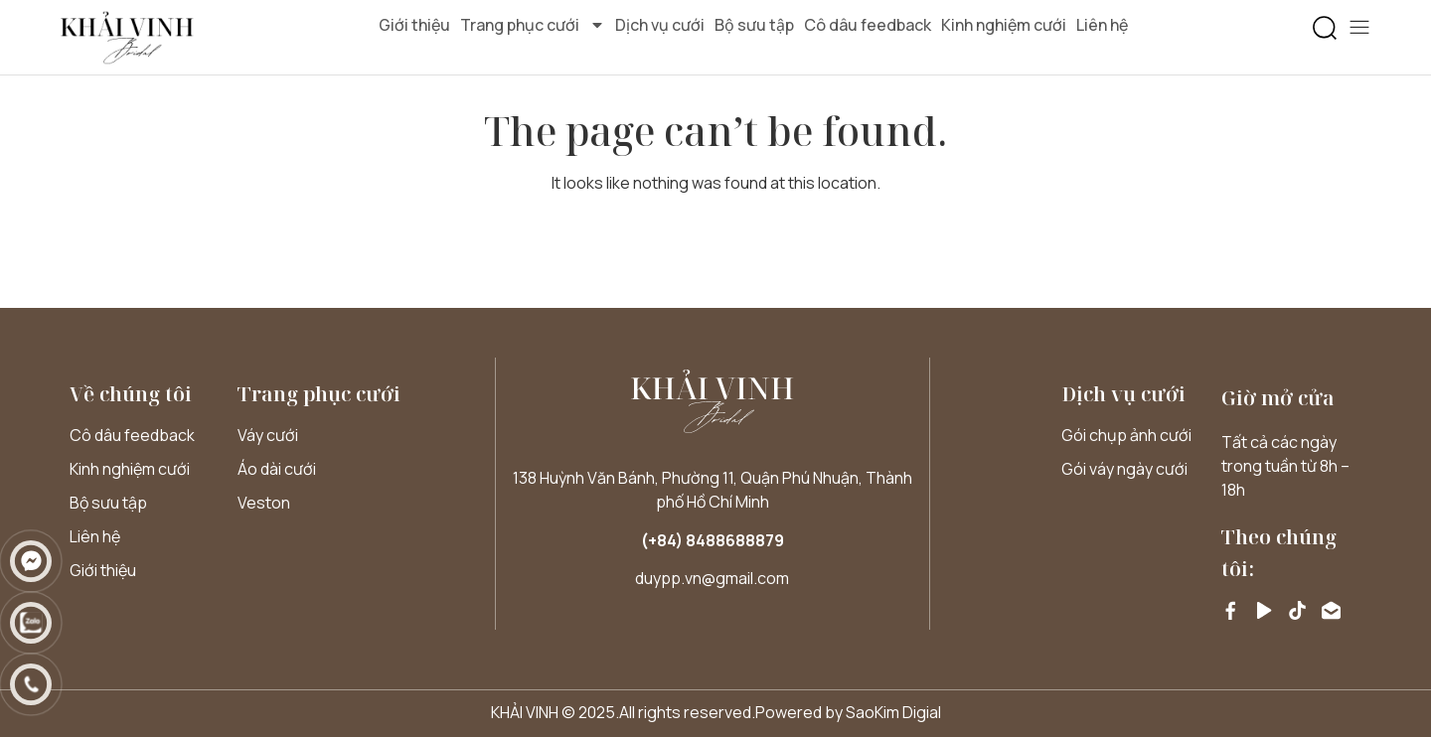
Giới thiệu (414, 25)
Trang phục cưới (532, 25)
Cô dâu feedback (867, 25)
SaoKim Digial (893, 712)
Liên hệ (1102, 25)
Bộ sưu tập (754, 25)
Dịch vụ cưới (660, 25)
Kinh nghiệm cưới (1003, 25)
